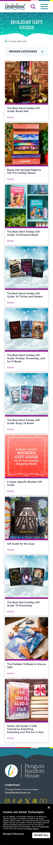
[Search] (33, 6)
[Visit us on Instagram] (7, 801)
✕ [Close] (48, 807)
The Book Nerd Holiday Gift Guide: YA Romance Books (23, 233)
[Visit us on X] (27, 801)
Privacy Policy (44, 827)
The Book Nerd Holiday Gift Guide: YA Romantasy (23, 604)
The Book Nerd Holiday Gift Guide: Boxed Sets (23, 110)
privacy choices (33, 829)
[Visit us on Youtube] (43, 801)
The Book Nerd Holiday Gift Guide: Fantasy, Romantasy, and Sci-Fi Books (26, 358)
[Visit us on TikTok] (20, 801)
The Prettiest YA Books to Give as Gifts (26, 666)
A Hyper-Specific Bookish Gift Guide (24, 483)
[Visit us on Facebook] (14, 801)
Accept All (41, 835)
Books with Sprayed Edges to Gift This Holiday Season (24, 171)
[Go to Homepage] (6, 41)
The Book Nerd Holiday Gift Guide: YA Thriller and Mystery (25, 295)
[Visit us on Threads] (35, 801)
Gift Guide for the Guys (20, 543)
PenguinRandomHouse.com (18, 792)
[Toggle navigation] (44, 6)
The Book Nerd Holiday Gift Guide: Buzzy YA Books (23, 422)
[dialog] (26, 824)
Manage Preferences (13, 833)
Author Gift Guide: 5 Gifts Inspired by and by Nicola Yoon (26, 730)
